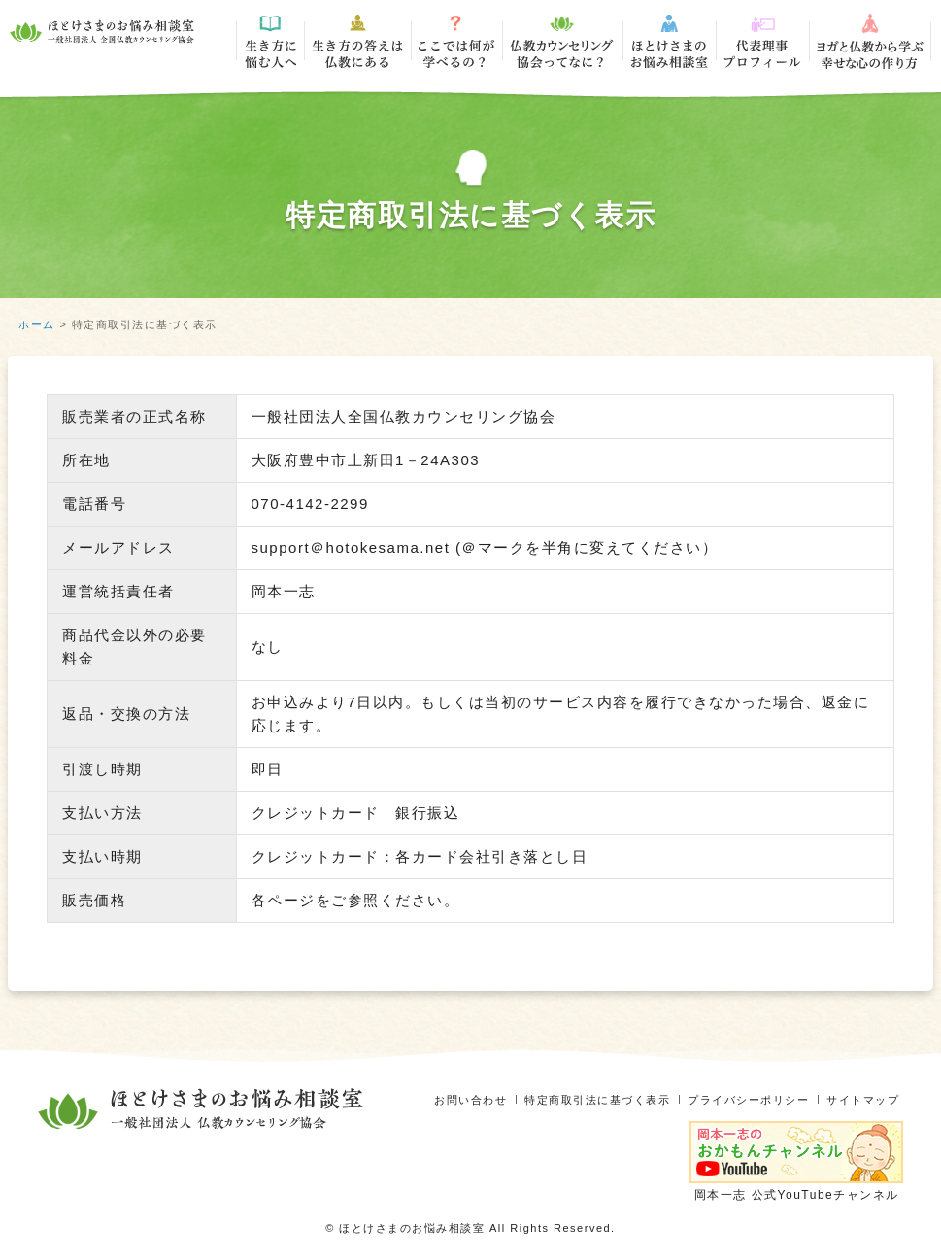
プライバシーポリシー (737, 1099)
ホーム (36, 324)
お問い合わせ (440, 1099)
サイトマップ (860, 1099)
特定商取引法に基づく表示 (576, 1099)
